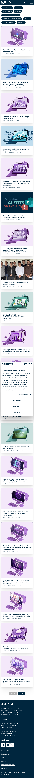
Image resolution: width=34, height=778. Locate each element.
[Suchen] (24, 2)
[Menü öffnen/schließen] (31, 3)
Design (3, 761)
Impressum (5, 750)
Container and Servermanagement (12, 18)
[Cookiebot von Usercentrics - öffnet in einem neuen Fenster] (24, 364)
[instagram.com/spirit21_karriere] (12, 745)
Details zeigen (23, 394)
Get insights (5, 768)
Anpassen (17, 406)
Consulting (27, 18)
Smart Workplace (7, 7)
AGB (2, 757)
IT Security (18, 11)
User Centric (21, 22)
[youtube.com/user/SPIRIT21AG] (8, 745)
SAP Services (18, 7)
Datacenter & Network (8, 22)
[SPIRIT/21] (6, 3)
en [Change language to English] (28, 3)
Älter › (22, 694)
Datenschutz (5, 754)
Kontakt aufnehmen (8, 765)
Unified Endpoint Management (11, 15)
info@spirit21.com (12, 714)
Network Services (7, 11)
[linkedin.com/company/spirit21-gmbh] (3, 745)
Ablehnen (17, 412)
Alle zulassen (17, 400)
